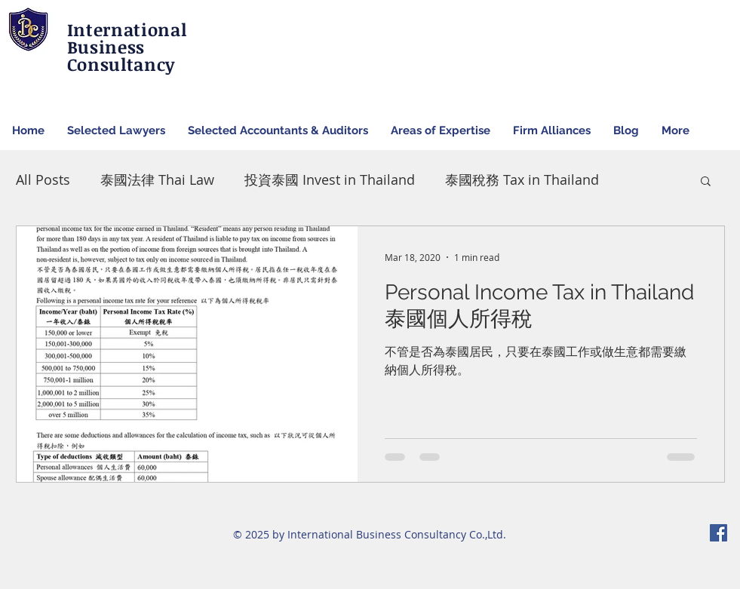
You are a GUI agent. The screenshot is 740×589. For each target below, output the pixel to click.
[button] (706, 182)
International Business (127, 38)
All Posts (43, 179)
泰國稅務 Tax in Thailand (522, 179)
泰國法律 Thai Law (157, 179)
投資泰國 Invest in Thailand (329, 179)
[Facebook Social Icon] (718, 532)
